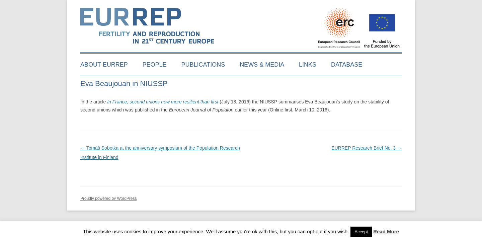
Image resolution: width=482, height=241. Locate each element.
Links (307, 64)
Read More (386, 231)
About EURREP (104, 64)
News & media (262, 64)
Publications (203, 64)
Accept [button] (361, 231)
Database (346, 64)
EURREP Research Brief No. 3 (366, 148)
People (155, 64)
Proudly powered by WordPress (108, 198)
